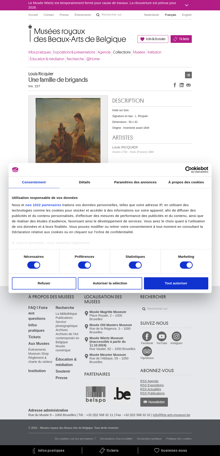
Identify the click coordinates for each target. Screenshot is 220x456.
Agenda (104, 52)
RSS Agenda (149, 381)
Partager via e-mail (188, 85)
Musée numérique (63, 348)
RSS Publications (152, 393)
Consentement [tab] (34, 182)
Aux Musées (38, 343)
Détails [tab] (84, 182)
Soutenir (63, 371)
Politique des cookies (179, 438)
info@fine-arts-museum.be (171, 415)
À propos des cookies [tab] (186, 182)
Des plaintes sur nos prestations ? (75, 438)
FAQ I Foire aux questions (38, 313)
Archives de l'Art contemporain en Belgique (67, 338)
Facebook (147, 343)
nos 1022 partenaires (43, 205)
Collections (121, 52)
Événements (83, 14)
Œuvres (188, 75)
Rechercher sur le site (98, 15)
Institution (154, 52)
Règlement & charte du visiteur (40, 360)
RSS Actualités (150, 389)
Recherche (75, 59)
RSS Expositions (152, 385)
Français (170, 14)
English (187, 14)
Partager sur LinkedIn (181, 85)
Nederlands (151, 14)
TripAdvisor (147, 358)
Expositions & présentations (74, 52)
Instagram (176, 343)
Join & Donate (155, 39)
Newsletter (156, 402)
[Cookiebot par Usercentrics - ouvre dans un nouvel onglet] (188, 169)
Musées (139, 52)
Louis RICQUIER (133, 149)
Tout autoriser (176, 283)
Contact (49, 14)
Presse (64, 14)
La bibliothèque (66, 314)
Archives (62, 330)
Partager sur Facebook (174, 85)
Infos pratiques (39, 52)
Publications (64, 318)
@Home (93, 59)
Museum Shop (38, 353)
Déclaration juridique (149, 438)
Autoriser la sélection (110, 283)
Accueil (33, 14)
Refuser (44, 283)
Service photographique (67, 324)
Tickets (184, 39)
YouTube (161, 343)
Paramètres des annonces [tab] (135, 182)
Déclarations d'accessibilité (116, 438)
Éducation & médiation (47, 59)
